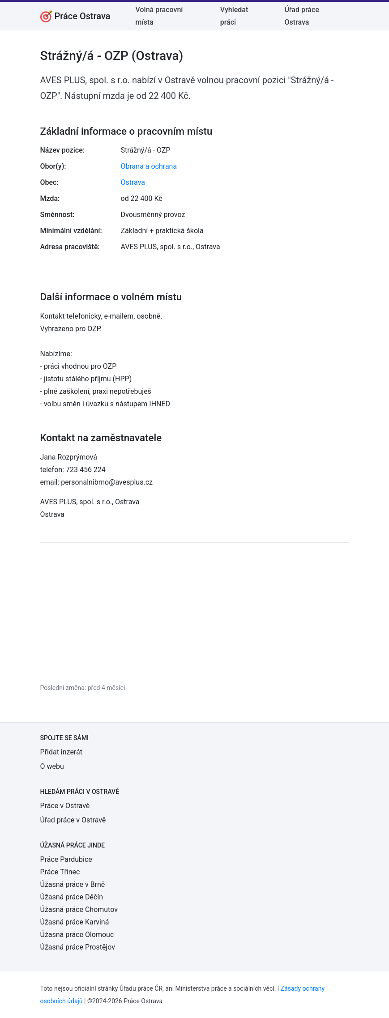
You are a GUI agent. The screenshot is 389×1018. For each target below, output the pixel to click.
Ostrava (133, 182)
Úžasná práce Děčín (71, 897)
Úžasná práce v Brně (72, 884)
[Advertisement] (194, 612)
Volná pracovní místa (159, 15)
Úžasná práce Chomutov (79, 909)
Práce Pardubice (66, 859)
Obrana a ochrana (149, 166)
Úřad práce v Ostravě (73, 820)
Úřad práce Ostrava (302, 15)
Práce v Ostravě (65, 805)
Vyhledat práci (234, 15)
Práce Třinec (60, 872)
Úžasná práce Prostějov (77, 947)
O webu (52, 766)
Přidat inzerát (61, 752)
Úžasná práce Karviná (74, 922)
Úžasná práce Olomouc (77, 934)
